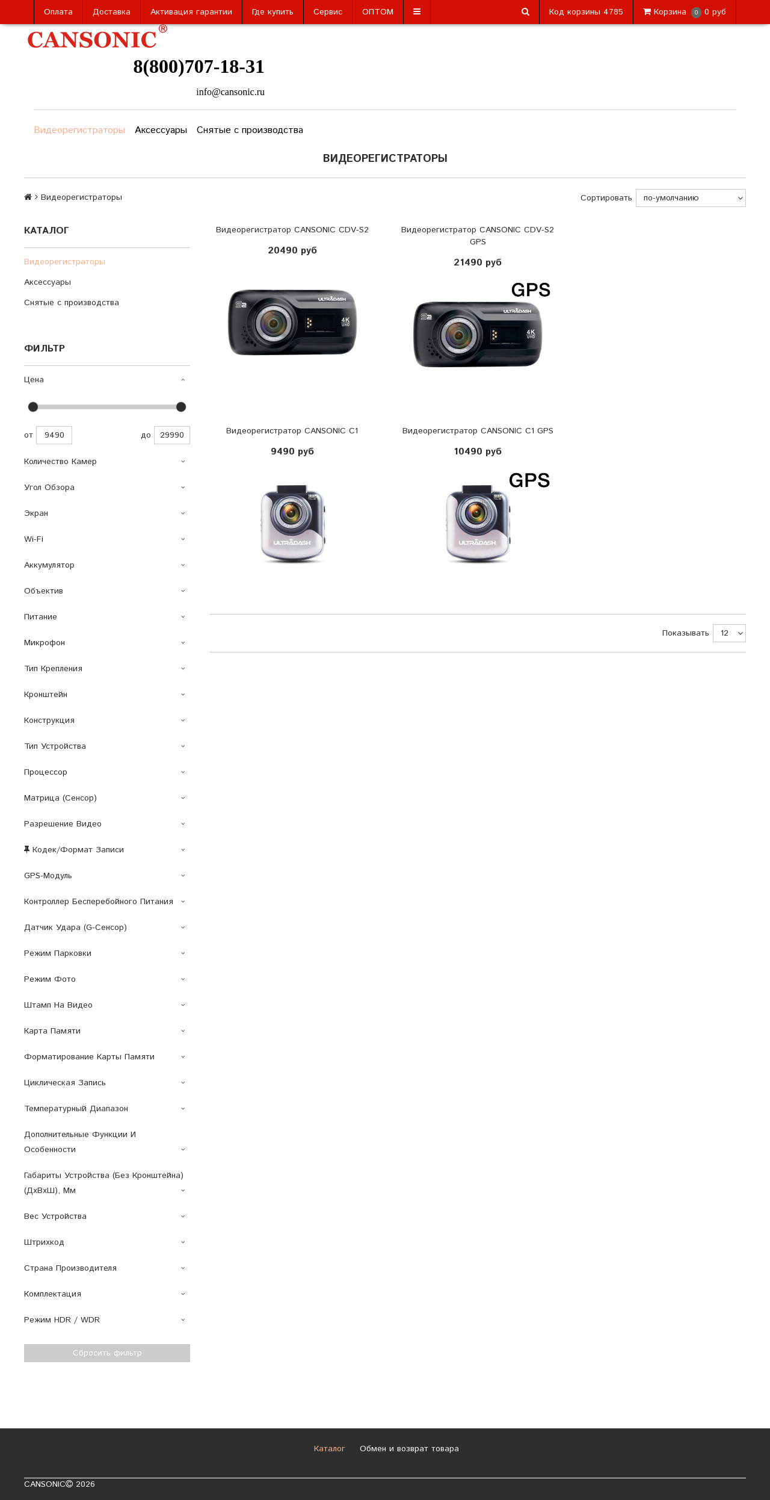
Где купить (273, 12)
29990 (172, 435)
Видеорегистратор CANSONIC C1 (292, 431)
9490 (54, 435)
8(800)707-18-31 (199, 66)
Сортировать (606, 198)
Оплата (58, 12)
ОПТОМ (377, 12)
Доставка (112, 12)
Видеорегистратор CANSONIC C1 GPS (477, 431)
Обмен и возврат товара (408, 1449)
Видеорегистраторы (79, 130)
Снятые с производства (250, 130)
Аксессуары (161, 130)
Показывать (685, 633)
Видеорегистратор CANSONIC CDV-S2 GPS (477, 236)
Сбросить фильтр (107, 1353)
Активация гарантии (191, 12)
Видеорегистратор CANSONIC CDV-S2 (292, 230)
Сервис (327, 12)
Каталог (328, 1449)
